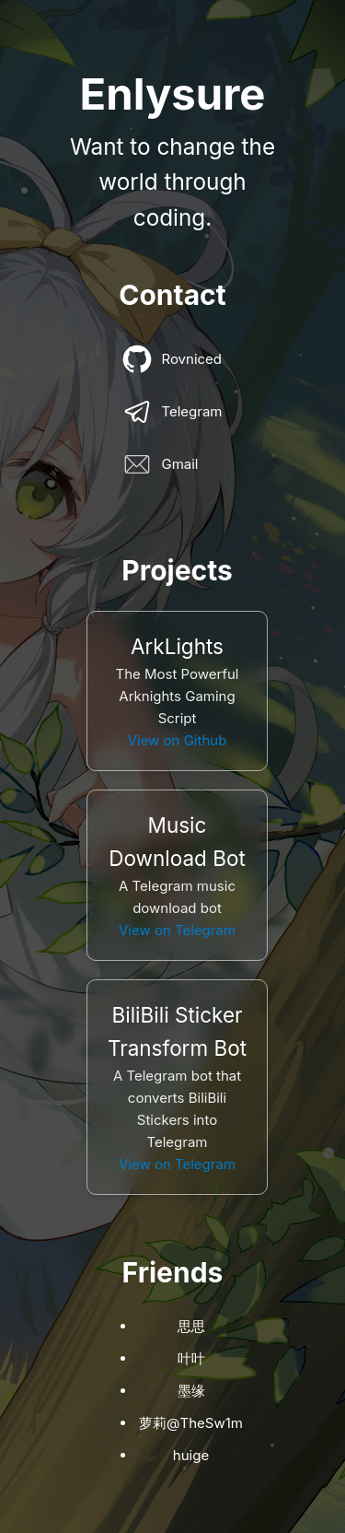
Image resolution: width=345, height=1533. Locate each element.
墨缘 (191, 1390)
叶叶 (191, 1358)
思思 (191, 1326)
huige (191, 1455)
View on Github (177, 740)
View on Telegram (177, 930)
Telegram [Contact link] (172, 412)
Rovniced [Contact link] (172, 359)
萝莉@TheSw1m (191, 1423)
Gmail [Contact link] (160, 464)
